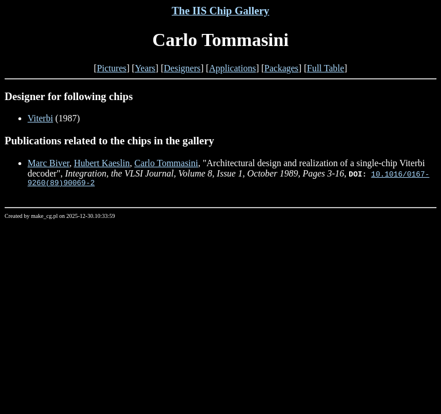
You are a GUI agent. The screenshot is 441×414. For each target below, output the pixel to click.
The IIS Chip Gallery (220, 11)
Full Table (326, 68)
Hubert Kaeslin (102, 163)
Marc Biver (48, 163)
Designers (182, 68)
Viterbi (40, 118)
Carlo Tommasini (166, 163)
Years (145, 68)
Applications (232, 68)
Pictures (112, 68)
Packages (281, 68)
